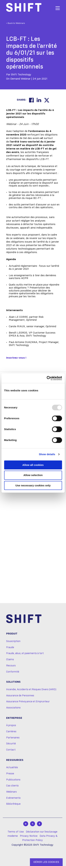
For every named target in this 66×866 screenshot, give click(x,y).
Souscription (13, 641)
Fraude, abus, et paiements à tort (25, 653)
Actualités (12, 767)
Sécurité (11, 743)
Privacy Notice (28, 836)
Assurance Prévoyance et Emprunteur (28, 701)
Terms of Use (16, 831)
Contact (10, 750)
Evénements (13, 798)
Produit (11, 633)
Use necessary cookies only (33, 485)
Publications (13, 780)
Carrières (11, 731)
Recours (11, 665)
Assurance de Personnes (20, 695)
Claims (10, 659)
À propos (11, 725)
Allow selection (33, 475)
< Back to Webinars (15, 23)
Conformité (12, 672)
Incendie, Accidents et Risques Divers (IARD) (31, 689)
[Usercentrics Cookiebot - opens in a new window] (47, 378)
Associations (13, 708)
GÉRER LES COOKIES (46, 862)
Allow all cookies (33, 464)
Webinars (11, 792)
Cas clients (12, 786)
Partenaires (13, 737)
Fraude (10, 647)
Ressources (14, 760)
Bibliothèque (13, 804)
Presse (10, 773)
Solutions (13, 682)
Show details (47, 454)
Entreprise (14, 718)
